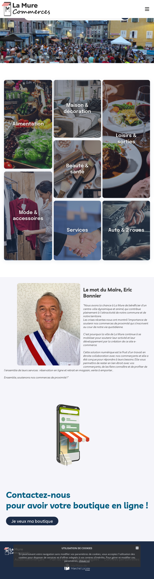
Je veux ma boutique (32, 521)
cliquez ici (84, 561)
